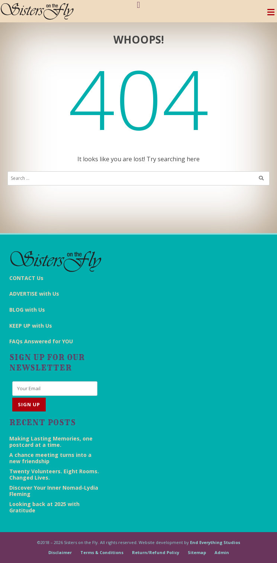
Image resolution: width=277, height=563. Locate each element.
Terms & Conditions (101, 552)
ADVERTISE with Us (34, 293)
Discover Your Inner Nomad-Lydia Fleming (53, 490)
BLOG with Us (27, 309)
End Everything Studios (215, 542)
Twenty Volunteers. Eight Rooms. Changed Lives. (54, 474)
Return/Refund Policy (155, 552)
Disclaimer (60, 552)
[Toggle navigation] (271, 14)
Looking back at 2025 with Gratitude (44, 507)
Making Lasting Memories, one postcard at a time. (51, 441)
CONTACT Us (26, 278)
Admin (222, 552)
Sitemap (197, 552)
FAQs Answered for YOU (41, 341)
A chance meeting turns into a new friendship (50, 458)
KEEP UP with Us (30, 325)
